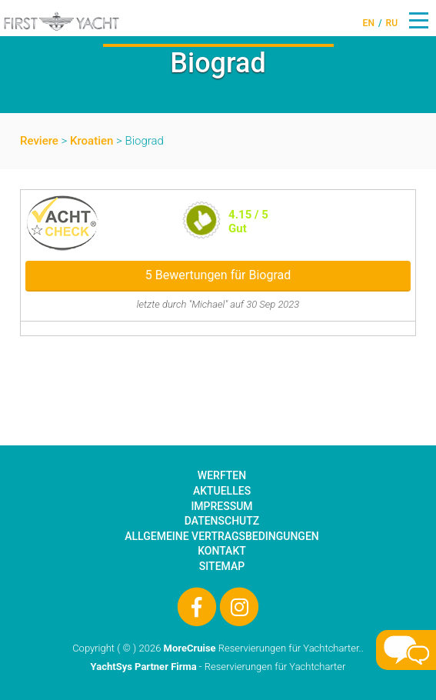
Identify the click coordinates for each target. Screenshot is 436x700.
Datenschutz (222, 521)
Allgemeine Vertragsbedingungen (221, 536)
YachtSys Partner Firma (144, 666)
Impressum (221, 506)
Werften (222, 475)
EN (368, 23)
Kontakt (222, 551)
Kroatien (91, 141)
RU (392, 23)
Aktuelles (222, 491)
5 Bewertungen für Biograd (218, 275)
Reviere (39, 141)
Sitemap (222, 566)
